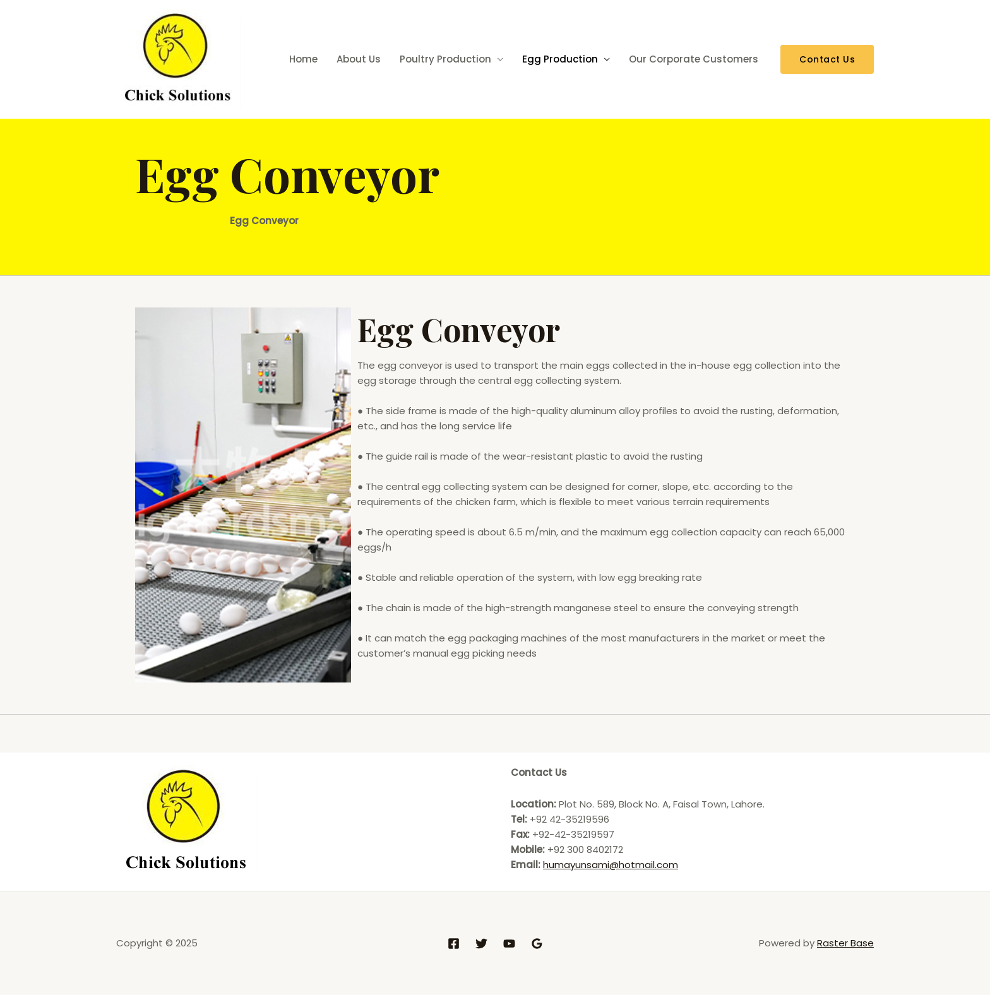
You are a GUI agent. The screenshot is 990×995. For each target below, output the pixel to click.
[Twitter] (481, 944)
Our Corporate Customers (693, 59)
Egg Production (560, 59)
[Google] (537, 944)
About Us (359, 59)
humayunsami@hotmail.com (610, 864)
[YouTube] (509, 944)
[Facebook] (454, 944)
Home (303, 59)
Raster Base (845, 943)
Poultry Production (445, 59)
